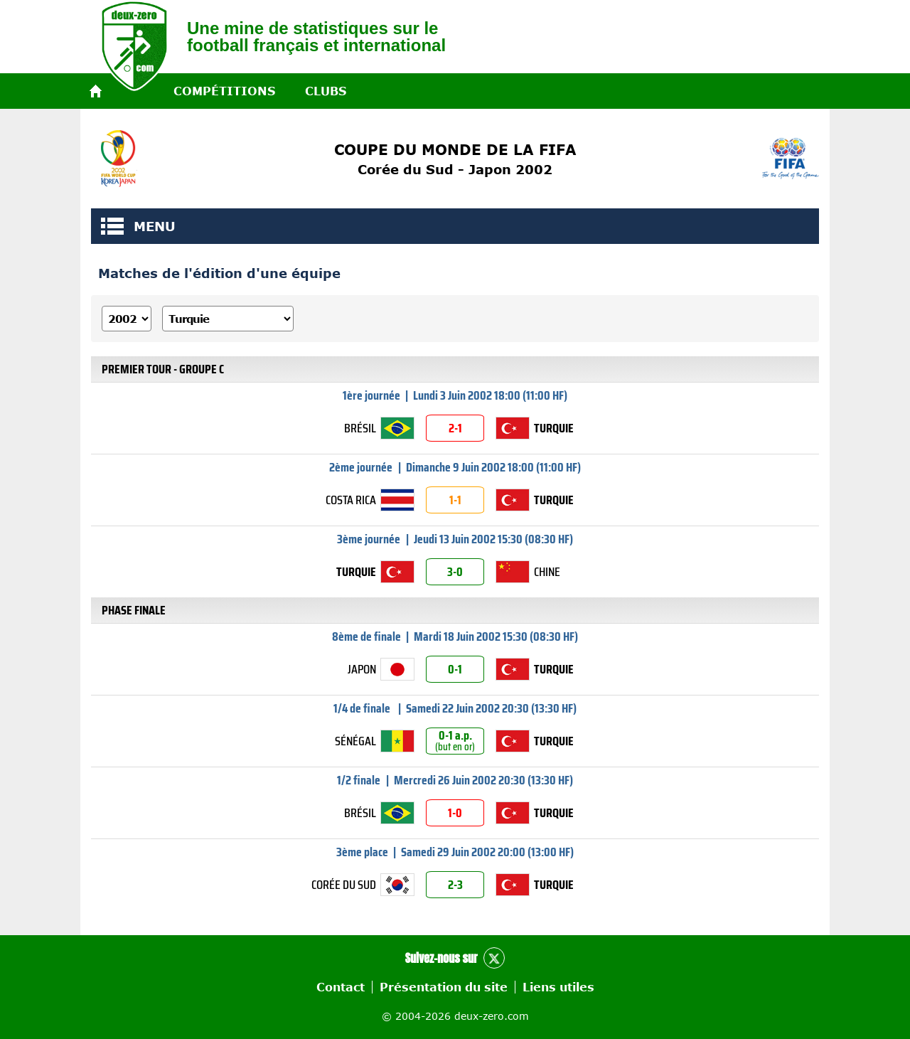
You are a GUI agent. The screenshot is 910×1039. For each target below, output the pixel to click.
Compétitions (224, 91)
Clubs (325, 91)
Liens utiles (558, 987)
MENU (112, 226)
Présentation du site (444, 987)
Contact (340, 987)
